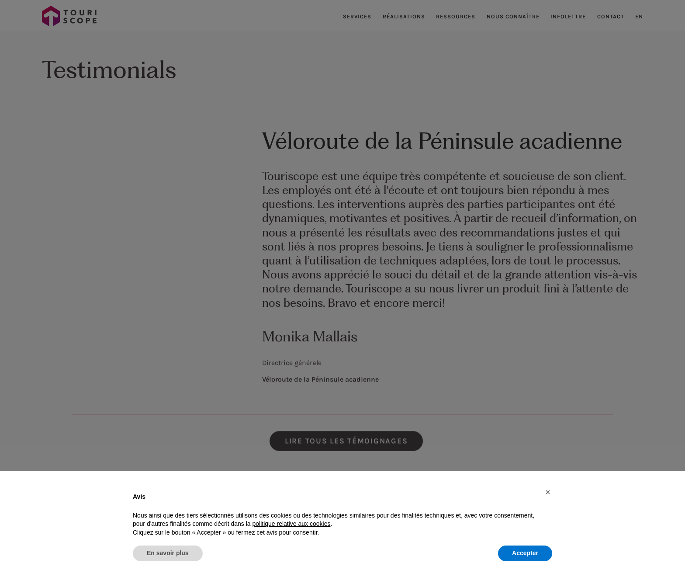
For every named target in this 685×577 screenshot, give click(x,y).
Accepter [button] (525, 552)
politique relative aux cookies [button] (291, 523)
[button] (548, 492)
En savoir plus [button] (168, 552)
